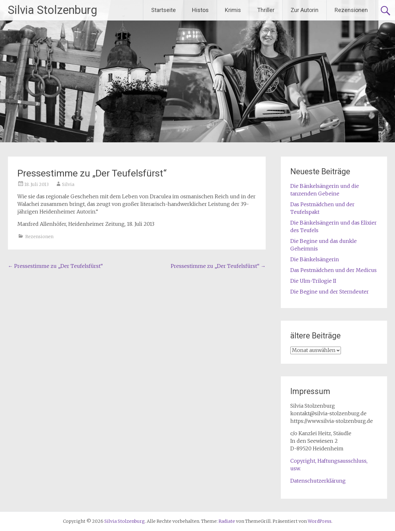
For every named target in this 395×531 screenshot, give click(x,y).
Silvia (68, 184)
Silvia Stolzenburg (52, 10)
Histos (200, 10)
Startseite (163, 10)
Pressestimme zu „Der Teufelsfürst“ (55, 266)
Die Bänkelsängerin (314, 259)
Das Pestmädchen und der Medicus (333, 270)
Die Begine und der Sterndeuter (329, 291)
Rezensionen (351, 10)
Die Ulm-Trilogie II (313, 281)
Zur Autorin (304, 10)
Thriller (266, 10)
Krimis (233, 10)
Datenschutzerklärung (318, 481)
